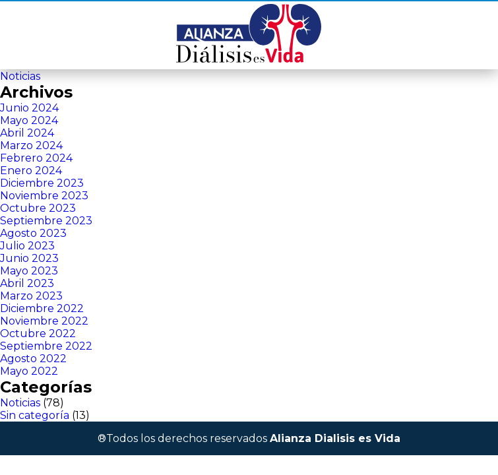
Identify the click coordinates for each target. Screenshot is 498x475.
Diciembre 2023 (42, 183)
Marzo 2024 (31, 145)
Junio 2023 (29, 258)
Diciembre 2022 (42, 308)
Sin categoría (34, 415)
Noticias (20, 76)
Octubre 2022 (38, 333)
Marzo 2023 (31, 296)
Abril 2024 (27, 133)
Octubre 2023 (38, 208)
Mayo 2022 (29, 371)
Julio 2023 (27, 245)
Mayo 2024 (29, 120)
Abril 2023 (27, 283)
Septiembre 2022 (46, 346)
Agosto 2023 (33, 233)
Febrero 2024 (36, 158)
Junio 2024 (29, 108)
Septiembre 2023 (46, 220)
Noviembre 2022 (44, 321)
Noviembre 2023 (44, 195)
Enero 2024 (31, 170)
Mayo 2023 (29, 271)
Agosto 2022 (33, 358)
